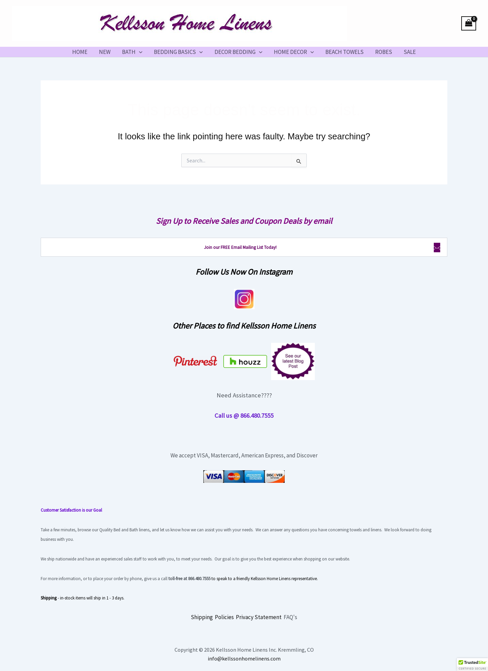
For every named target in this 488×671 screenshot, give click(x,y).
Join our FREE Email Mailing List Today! (240, 247)
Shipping (202, 617)
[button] (139, 52)
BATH (132, 52)
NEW (104, 52)
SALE (410, 52)
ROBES (383, 52)
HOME (79, 52)
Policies (224, 617)
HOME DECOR (294, 52)
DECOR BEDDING (238, 52)
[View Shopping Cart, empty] (468, 23)
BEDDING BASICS (178, 52)
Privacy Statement (259, 617)
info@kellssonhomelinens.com (244, 658)
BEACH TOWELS (344, 52)
